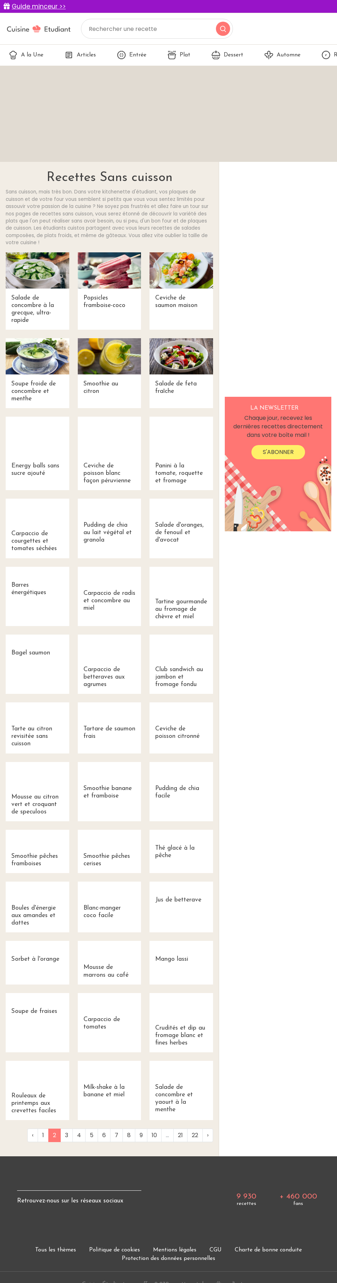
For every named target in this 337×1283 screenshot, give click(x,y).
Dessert (227, 55)
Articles (80, 55)
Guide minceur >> (39, 6)
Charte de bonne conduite (268, 1250)
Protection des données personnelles (168, 1258)
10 (154, 1135)
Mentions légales (174, 1250)
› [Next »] (207, 1135)
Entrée (131, 55)
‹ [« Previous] (32, 1135)
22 (195, 1135)
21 (180, 1135)
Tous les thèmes (55, 1250)
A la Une (26, 55)
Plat (179, 55)
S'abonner (278, 452)
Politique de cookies (114, 1250)
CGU (216, 1250)
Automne (282, 55)
